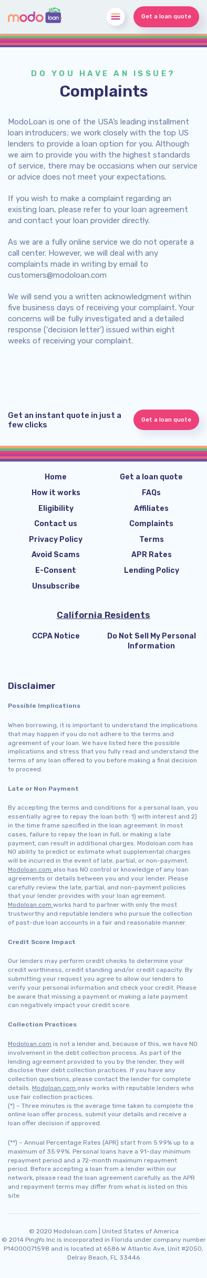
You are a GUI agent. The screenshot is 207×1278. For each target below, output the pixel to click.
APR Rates (151, 554)
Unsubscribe (56, 586)
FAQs (151, 492)
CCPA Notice (56, 636)
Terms (151, 539)
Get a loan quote (166, 16)
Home (56, 477)
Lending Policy (151, 570)
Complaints (151, 523)
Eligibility (56, 508)
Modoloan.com (30, 869)
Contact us (55, 523)
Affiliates (151, 508)
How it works (56, 492)
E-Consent (55, 570)
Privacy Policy (55, 539)
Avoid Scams (56, 554)
